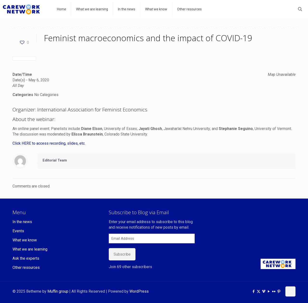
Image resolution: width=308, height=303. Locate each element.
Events (18, 231)
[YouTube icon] (268, 291)
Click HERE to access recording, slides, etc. (49, 143)
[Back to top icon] (290, 291)
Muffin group (57, 291)
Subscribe (122, 254)
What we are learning (30, 249)
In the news (22, 221)
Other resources (26, 267)
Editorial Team (55, 160)
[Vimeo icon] (263, 291)
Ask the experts (26, 258)
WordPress (139, 291)
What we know (25, 240)
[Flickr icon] (274, 291)
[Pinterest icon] (279, 291)
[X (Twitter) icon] (258, 291)
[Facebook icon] (253, 291)
